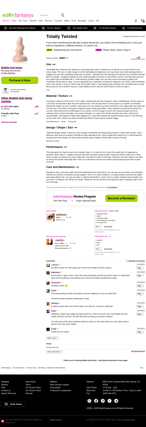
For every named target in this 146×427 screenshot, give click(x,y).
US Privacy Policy (33, 388)
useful (98, 216)
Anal (74, 21)
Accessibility (55, 388)
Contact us (5, 390)
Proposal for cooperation (60, 390)
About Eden (31, 382)
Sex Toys (22, 21)
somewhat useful (102, 218)
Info (97, 21)
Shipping (5, 382)
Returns (4, 385)
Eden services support (59, 385)
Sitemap (29, 393)
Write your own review (9, 122)
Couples (58, 21)
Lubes (91, 21)
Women (49, 21)
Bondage (82, 21)
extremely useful (102, 214)
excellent (99, 240)
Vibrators (33, 21)
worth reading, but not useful (106, 220)
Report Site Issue (8, 393)
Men (41, 21)
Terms (28, 385)
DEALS (6, 21)
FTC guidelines (112, 187)
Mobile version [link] (56, 420)
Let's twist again (11, 106)
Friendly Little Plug (10, 113)
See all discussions (138, 351)
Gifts (14, 21)
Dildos (66, 21)
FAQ (3, 388)
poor (98, 245)
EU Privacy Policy (33, 390)
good (98, 242)
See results (108, 226)
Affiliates (53, 382)
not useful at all (101, 222)
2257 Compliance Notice (125, 420)
